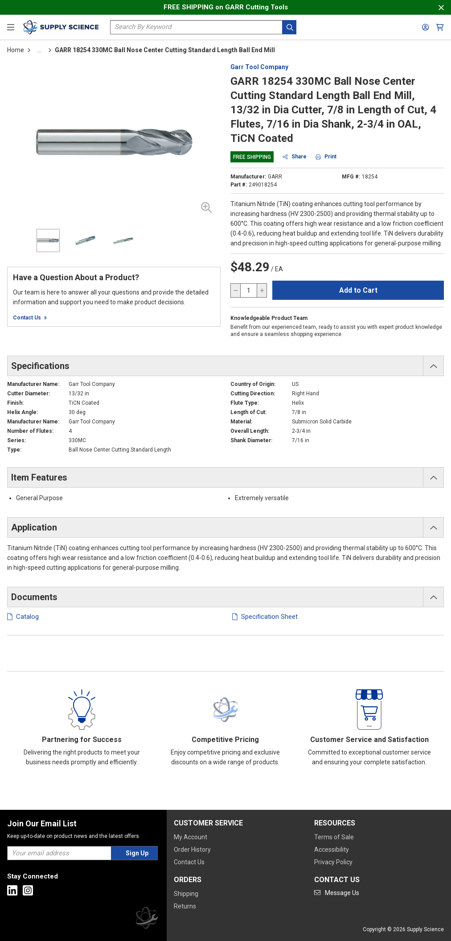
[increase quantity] (261, 290)
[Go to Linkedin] (12, 890)
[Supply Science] (146, 919)
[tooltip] (39, 50)
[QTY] (249, 290)
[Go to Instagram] (28, 890)
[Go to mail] (336, 892)
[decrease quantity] (236, 290)
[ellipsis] (39, 50)
